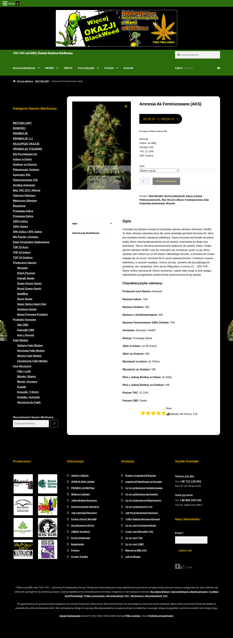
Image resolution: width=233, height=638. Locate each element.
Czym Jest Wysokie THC (139, 531)
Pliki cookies (132, 615)
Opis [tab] (74, 223)
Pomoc (75, 550)
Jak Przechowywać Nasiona (141, 512)
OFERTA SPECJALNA (82, 481)
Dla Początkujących (174, 195)
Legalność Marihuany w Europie (143, 481)
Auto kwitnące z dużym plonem (189, 591)
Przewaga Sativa (194, 199)
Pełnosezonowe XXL (150, 199)
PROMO (49, 68)
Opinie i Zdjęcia (80, 475)
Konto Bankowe (80, 537)
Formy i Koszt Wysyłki (84, 519)
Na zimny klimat (160, 591)
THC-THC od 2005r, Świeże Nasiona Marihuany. (43, 53)
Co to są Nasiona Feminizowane (143, 487)
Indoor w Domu (194, 195)
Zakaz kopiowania (70, 615)
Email (179, 533)
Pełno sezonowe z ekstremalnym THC (106, 595)
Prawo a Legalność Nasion (140, 475)
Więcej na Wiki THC (136, 550)
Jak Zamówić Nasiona (84, 512)
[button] (126, 106)
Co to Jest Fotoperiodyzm (140, 525)
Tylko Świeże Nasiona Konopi (142, 519)
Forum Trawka (79, 556)
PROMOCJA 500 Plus (82, 487)
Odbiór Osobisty (80, 531)
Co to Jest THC (134, 537)
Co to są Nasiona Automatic (141, 494)
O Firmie (109, 68)
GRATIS (68, 68)
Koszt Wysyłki (86, 68)
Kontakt (128, 68)
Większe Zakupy (80, 494)
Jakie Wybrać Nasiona (84, 500)
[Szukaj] (54, 423)
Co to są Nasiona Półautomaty (143, 500)
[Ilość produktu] (144, 181)
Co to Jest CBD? (134, 544)
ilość (141, 166)
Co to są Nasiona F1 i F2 (138, 506)
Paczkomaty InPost (82, 525)
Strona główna (25, 81)
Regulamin (77, 544)
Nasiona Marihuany (24, 68)
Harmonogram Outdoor (85, 506)
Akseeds (170, 203)
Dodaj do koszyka (166, 181)
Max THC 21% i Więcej (173, 199)
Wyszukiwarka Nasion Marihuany (33, 417)
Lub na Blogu (132, 556)
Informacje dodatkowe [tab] (85, 233)
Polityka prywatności (160, 615)
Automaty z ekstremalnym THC (149, 595)
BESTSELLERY (42, 81)
